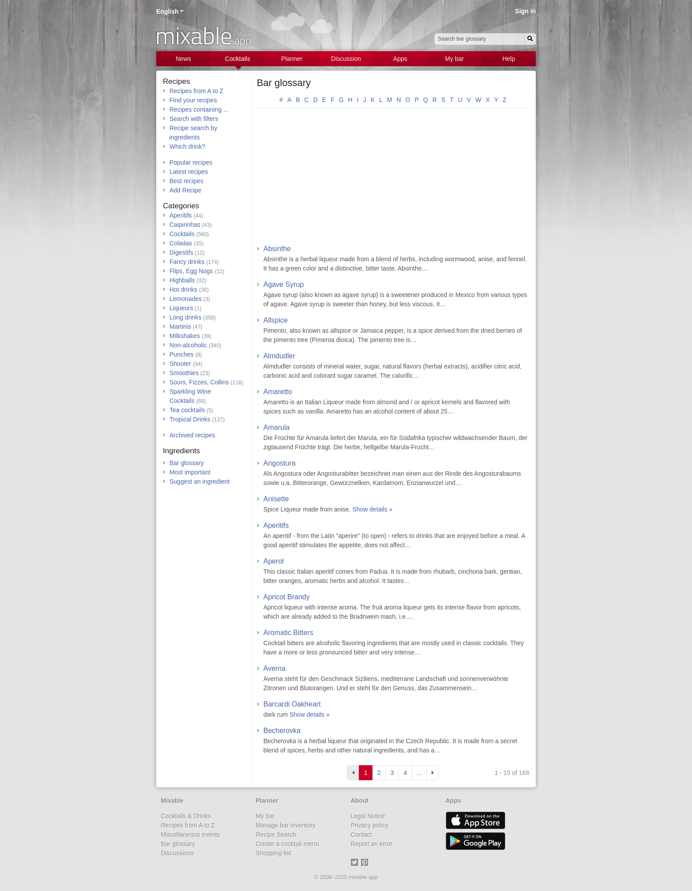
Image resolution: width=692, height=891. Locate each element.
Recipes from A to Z (196, 90)
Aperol (273, 561)
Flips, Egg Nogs (191, 270)
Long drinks (185, 317)
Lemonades (185, 298)
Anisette (276, 499)
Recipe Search (276, 834)
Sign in (525, 11)
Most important (190, 472)
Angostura (279, 463)
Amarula (276, 427)
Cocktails (237, 58)
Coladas (180, 243)
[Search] (530, 39)
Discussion (346, 58)
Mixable (172, 800)
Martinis (180, 326)
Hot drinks (183, 289)
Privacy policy (370, 825)
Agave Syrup (283, 284)
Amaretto (277, 391)
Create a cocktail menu (287, 843)
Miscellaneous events (190, 834)
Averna (274, 668)
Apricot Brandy (286, 597)
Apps (400, 58)
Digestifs (181, 252)
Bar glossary (284, 82)
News (183, 58)
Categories (181, 206)
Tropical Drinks (190, 419)
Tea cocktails (187, 410)
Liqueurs (181, 308)
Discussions (177, 853)
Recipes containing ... (199, 109)
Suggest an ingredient (199, 481)
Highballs (182, 280)
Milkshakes (184, 335)
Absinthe (277, 248)
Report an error (372, 843)
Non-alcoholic (188, 345)
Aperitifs (276, 525)
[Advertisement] (393, 179)
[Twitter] (356, 862)
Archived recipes (192, 435)
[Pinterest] (366, 862)
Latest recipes (188, 171)
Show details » (372, 509)
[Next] (432, 772)
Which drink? (187, 146)
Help (508, 58)
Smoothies (184, 372)
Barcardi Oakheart (292, 704)
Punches (181, 354)
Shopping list (273, 853)
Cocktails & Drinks (186, 816)
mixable (203, 35)
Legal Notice (368, 816)
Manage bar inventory (286, 825)
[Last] (419, 772)
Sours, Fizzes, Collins (199, 382)
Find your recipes (193, 100)
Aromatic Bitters (288, 632)
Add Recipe (185, 190)
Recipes (176, 81)
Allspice (275, 320)
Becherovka (282, 730)
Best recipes (186, 180)
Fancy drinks (186, 261)
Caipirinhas (184, 224)
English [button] (167, 11)
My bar (454, 58)
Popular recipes (190, 162)
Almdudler (279, 356)
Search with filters (193, 118)
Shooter (180, 363)
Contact (361, 834)
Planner (291, 58)
